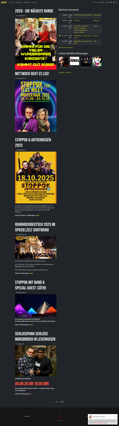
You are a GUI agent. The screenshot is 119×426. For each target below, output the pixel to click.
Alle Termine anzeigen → (66, 47)
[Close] (116, 416)
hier (38, 215)
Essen (95, 26)
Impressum (27, 416)
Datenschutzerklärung (99, 422)
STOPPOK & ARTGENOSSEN (82, 15)
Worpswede (97, 15)
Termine (11, 2)
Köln (95, 41)
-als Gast (77, 20)
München (97, 20)
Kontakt (34, 2)
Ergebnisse (19, 2)
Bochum (96, 36)
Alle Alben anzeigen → (65, 72)
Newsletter (27, 2)
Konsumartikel (98, 2)
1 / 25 (56, 402)
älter (62, 402)
